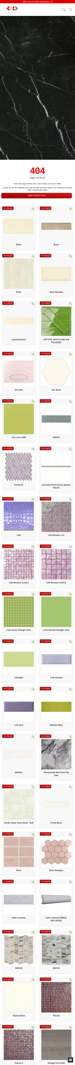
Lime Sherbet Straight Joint (56, 630)
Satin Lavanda (19, 918)
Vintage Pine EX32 (56, 1063)
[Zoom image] (33, 209)
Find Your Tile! (36, 195)
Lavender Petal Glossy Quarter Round (56, 486)
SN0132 (18, 968)
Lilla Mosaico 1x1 (56, 535)
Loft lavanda (56, 677)
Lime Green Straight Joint (19, 630)
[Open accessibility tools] (70, 1060)
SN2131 (56, 968)
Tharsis (56, 1016)
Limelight (18, 677)
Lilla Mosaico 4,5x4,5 (56, 583)
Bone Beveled (56, 292)
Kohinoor (18, 485)
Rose (18, 870)
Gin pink (19, 390)
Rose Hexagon (56, 870)
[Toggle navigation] (71, 9)
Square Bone (19, 1016)
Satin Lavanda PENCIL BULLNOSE (56, 919)
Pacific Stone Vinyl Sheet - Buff (19, 823)
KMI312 (56, 437)
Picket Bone (56, 823)
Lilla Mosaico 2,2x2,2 (19, 583)
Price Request (7, 208)
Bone (18, 244)
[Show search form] (63, 9)
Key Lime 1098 (19, 437)
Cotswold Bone (18, 339)
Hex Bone (56, 390)
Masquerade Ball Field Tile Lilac (56, 773)
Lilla (19, 535)
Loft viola (18, 725)
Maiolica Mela (56, 725)
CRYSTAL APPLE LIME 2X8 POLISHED (56, 341)
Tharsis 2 (18, 1063)
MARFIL (18, 772)
